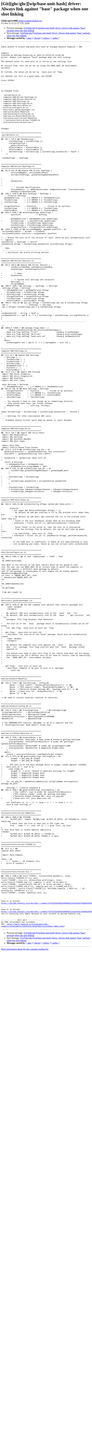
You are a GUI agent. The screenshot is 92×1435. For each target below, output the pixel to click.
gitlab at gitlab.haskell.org (30, 21)
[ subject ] (46, 38)
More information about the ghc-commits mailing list (24, 1125)
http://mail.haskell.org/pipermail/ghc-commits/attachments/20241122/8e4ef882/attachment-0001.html (32, 1100)
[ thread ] (37, 38)
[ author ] (55, 38)
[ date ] (29, 38)
